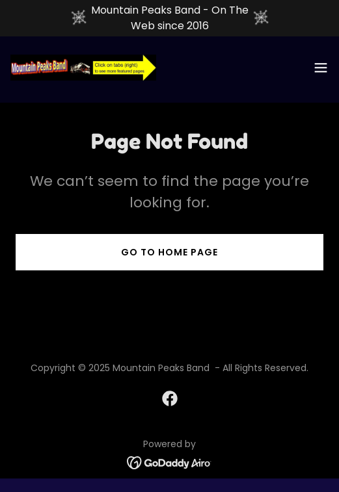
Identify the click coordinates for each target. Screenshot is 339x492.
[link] (83, 68)
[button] (321, 68)
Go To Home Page (169, 252)
